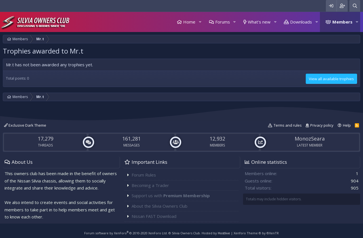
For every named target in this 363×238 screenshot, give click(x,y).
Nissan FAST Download (154, 216)
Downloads (301, 22)
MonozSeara (310, 138)
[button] (200, 22)
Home (189, 22)
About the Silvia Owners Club (159, 206)
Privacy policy (322, 125)
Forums (222, 22)
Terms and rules (288, 125)
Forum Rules (144, 175)
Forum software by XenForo (126, 233)
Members (342, 22)
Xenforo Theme (256, 233)
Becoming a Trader (150, 185)
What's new (259, 22)
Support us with (171, 195)
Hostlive (224, 233)
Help (347, 125)
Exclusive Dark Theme (25, 125)
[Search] (354, 6)
